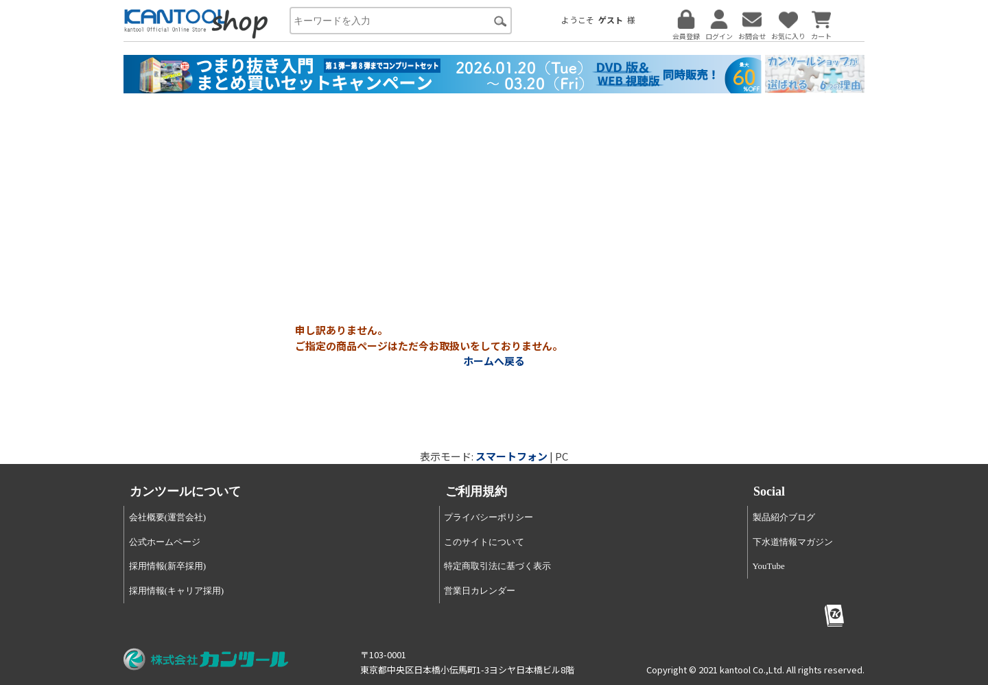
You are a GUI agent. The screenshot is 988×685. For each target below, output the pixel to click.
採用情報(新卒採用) (168, 566)
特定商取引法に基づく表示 (497, 566)
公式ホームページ (164, 542)
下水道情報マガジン (793, 542)
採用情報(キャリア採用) (176, 590)
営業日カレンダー (479, 590)
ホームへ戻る (494, 360)
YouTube (769, 566)
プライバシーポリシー (488, 517)
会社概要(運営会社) (168, 517)
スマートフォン (511, 456)
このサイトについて (484, 542)
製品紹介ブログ (784, 517)
